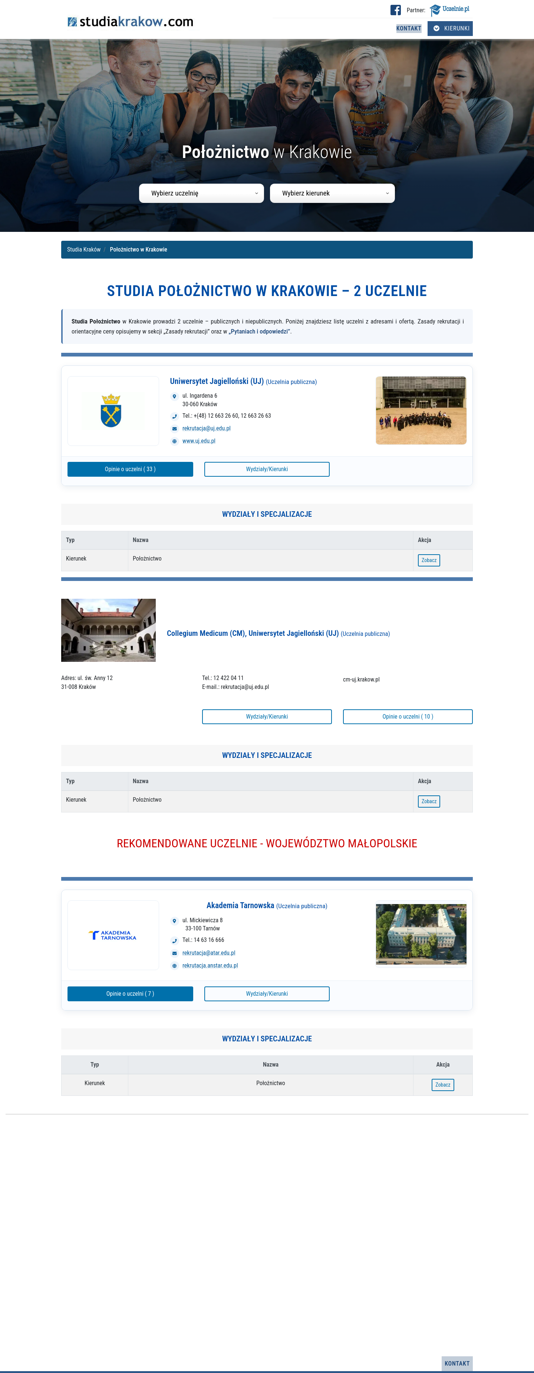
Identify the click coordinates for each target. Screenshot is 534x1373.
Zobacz (429, 560)
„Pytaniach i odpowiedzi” (259, 331)
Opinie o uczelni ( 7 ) (130, 993)
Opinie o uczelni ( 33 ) (130, 469)
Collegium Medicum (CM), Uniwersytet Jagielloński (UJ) (278, 633)
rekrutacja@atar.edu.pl (208, 952)
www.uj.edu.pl (198, 440)
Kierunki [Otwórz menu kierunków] (452, 28)
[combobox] (201, 193)
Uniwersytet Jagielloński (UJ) (243, 381)
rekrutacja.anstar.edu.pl (210, 965)
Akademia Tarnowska (267, 905)
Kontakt (409, 28)
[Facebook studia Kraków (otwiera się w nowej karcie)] (395, 12)
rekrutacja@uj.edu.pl (206, 428)
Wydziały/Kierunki (267, 469)
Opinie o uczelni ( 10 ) (407, 716)
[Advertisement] (267, 1235)
